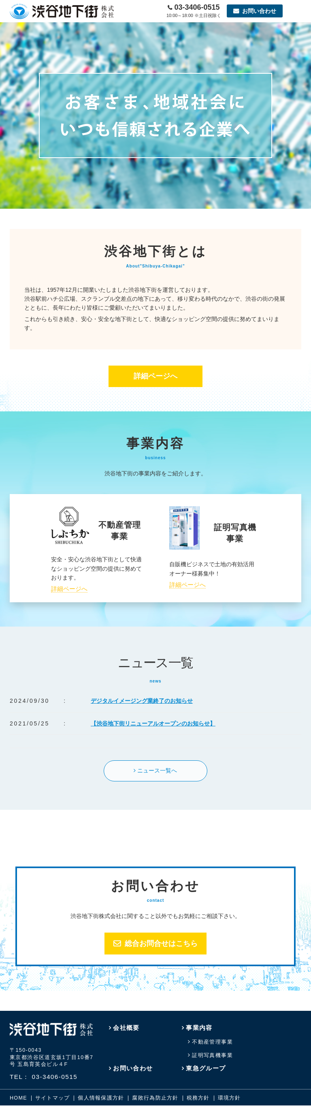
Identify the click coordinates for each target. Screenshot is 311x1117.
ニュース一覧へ (157, 770)
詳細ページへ (155, 376)
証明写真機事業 (212, 1055)
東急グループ (206, 1068)
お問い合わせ (133, 1068)
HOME (18, 1098)
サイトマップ (52, 1098)
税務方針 (198, 1098)
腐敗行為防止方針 (155, 1098)
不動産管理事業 (212, 1042)
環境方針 (229, 1098)
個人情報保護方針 (101, 1098)
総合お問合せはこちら (161, 943)
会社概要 (126, 1027)
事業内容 (199, 1027)
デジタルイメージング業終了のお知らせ (142, 701)
